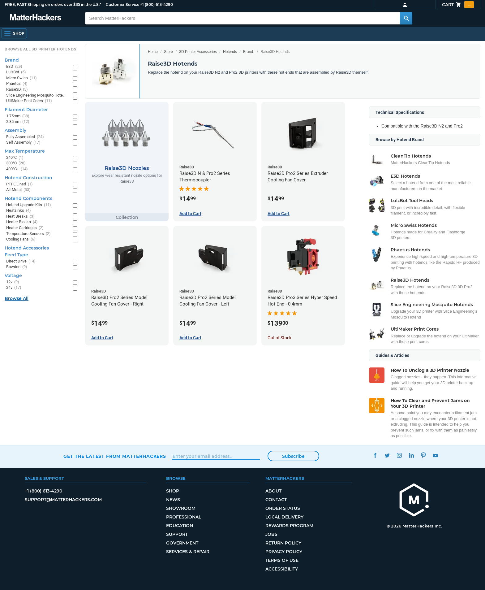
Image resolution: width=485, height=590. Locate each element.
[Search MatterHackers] (406, 18)
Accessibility (281, 569)
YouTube (435, 455)
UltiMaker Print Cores (29, 101)
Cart (458, 4)
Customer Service (122, 4)
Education (179, 525)
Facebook (375, 455)
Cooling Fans (21, 239)
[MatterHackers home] (414, 500)
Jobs (271, 534)
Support (177, 534)
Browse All (16, 298)
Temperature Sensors (28, 234)
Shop (172, 491)
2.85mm (17, 122)
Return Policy (283, 543)
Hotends (230, 52)
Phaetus (17, 84)
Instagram (399, 455)
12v (12, 282)
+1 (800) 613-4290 (156, 4)
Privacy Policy (283, 551)
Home (153, 52)
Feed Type (16, 255)
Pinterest (423, 455)
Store (168, 52)
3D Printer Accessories (198, 52)
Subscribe (293, 456)
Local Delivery (284, 517)
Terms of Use (281, 560)
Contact (276, 499)
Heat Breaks (20, 216)
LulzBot (16, 72)
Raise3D (17, 90)
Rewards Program (289, 525)
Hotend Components (28, 198)
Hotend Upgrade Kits (28, 205)
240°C (15, 158)
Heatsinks (18, 211)
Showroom (180, 508)
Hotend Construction (28, 177)
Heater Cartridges (25, 228)
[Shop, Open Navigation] (14, 33)
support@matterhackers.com (63, 499)
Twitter (387, 455)
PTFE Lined (19, 184)
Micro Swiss (21, 78)
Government (182, 543)
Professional (183, 517)
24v (13, 288)
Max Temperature (25, 151)
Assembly (15, 130)
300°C (16, 163)
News (173, 499)
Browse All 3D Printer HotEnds (40, 49)
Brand (248, 52)
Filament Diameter (26, 109)
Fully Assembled (25, 137)
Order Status (282, 508)
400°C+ (17, 169)
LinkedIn (411, 455)
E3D (14, 67)
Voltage (13, 275)
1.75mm (17, 116)
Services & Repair (187, 551)
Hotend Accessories (27, 248)
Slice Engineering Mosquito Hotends (36, 95)
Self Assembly (23, 142)
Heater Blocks (22, 222)
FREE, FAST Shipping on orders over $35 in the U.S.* (53, 4)
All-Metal (18, 190)
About (273, 491)
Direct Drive (21, 261)
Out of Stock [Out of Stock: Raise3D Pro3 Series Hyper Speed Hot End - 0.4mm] (279, 337)
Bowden (16, 267)
